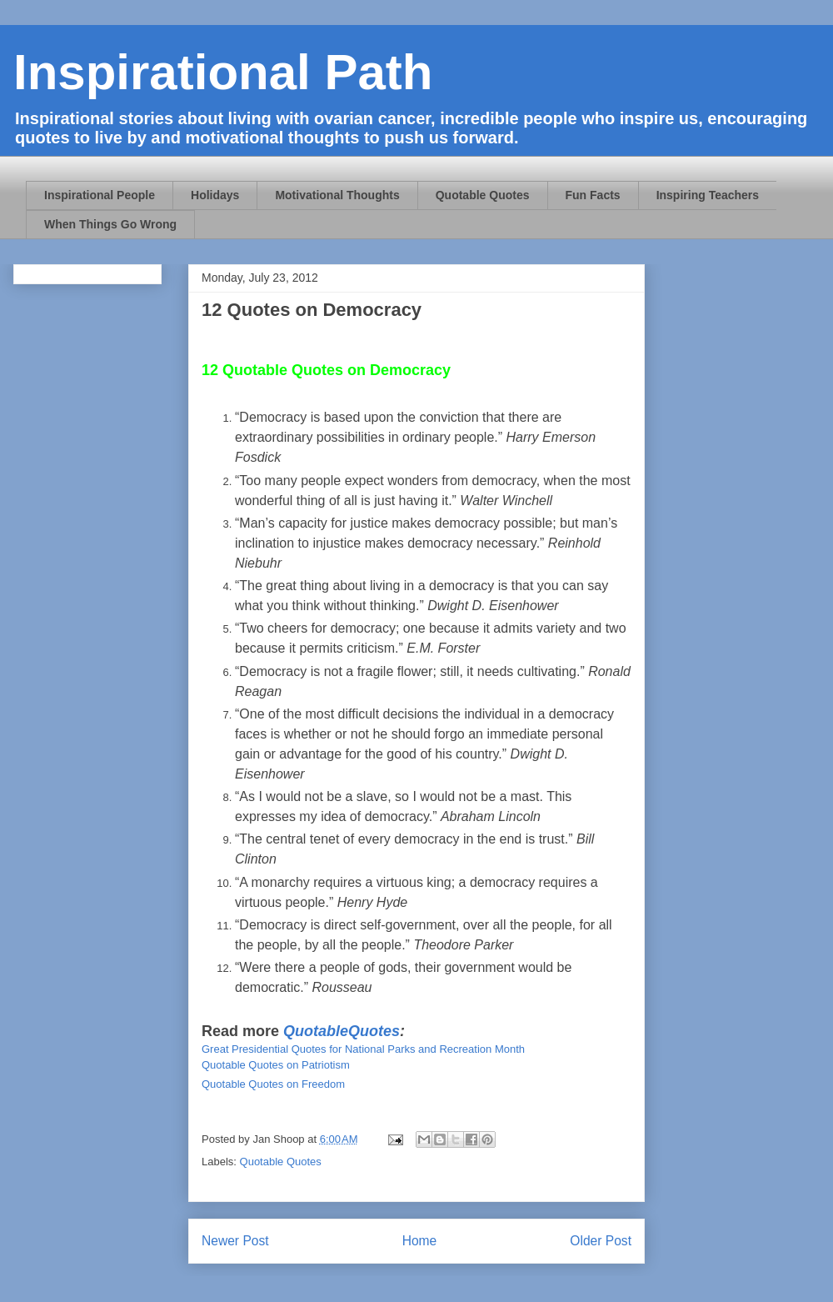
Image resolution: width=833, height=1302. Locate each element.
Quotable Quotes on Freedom (273, 1084)
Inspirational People (99, 195)
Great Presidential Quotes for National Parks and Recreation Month (363, 1049)
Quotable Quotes (483, 195)
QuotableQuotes (341, 1031)
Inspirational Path (222, 72)
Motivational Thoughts (337, 195)
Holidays (215, 195)
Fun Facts (593, 195)
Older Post (600, 1241)
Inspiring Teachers (707, 195)
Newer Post (235, 1241)
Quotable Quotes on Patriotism (276, 1065)
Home (419, 1241)
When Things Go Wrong (110, 224)
